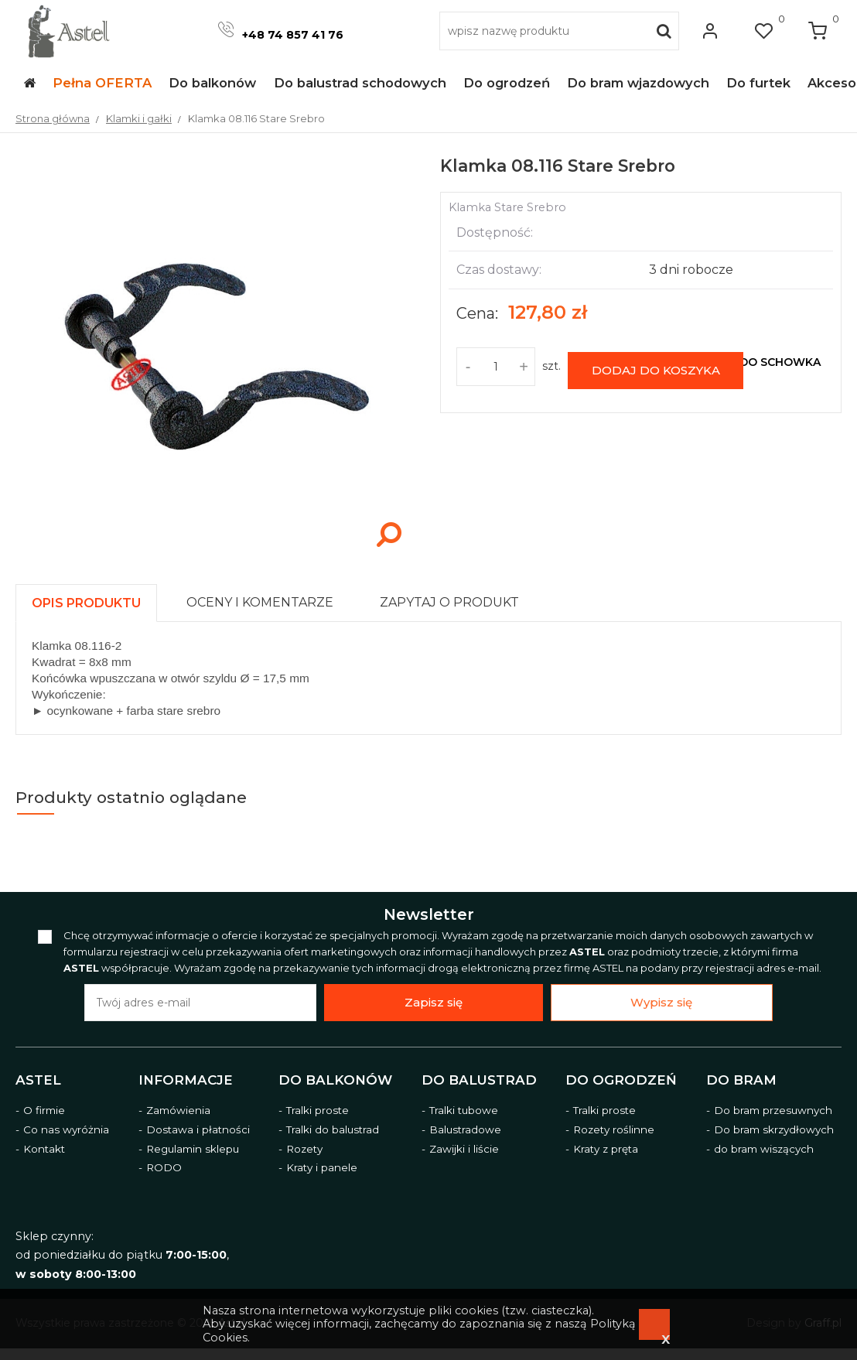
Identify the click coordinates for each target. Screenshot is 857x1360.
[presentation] (86, 603)
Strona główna (52, 118)
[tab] (93, 599)
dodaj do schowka (759, 362)
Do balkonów (335, 1080)
